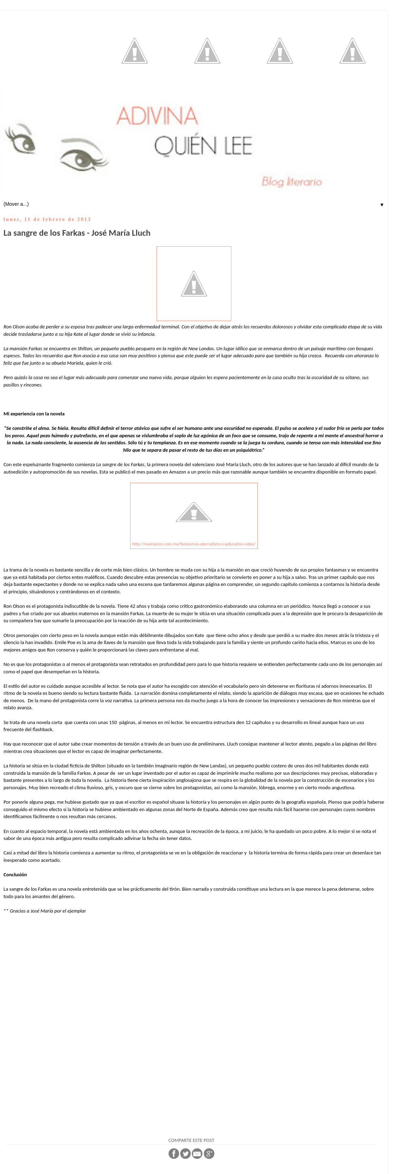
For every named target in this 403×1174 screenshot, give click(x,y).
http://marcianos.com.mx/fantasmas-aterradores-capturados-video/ (194, 543)
